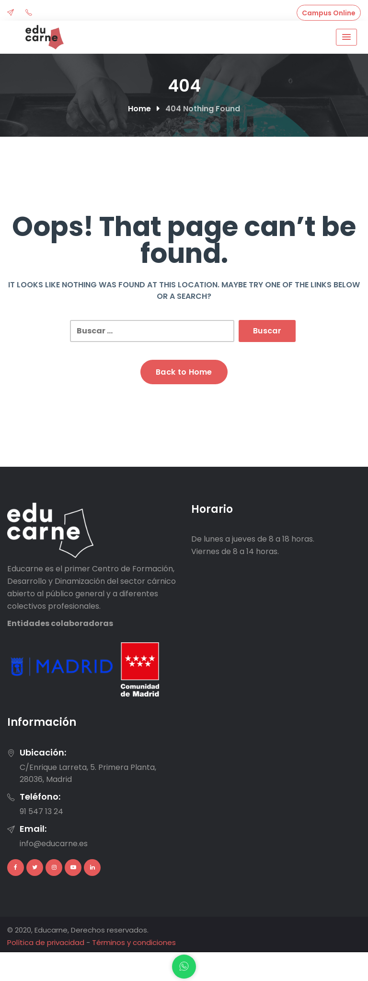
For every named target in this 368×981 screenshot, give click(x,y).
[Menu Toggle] (346, 37)
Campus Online (329, 13)
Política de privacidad (45, 942)
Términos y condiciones (134, 942)
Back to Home (184, 372)
